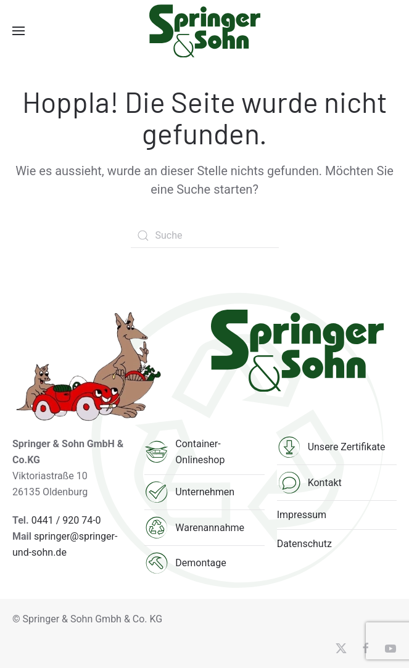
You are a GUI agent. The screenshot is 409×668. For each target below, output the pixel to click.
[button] (18, 31)
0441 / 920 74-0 (66, 520)
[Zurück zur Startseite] (204, 30)
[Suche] (205, 235)
